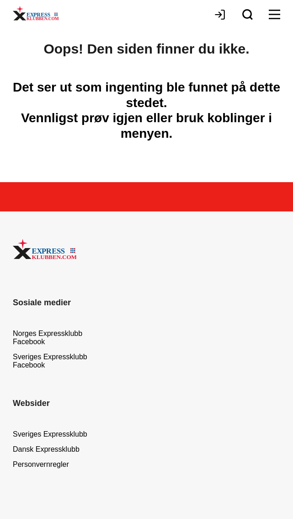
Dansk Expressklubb (46, 449)
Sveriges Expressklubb (50, 434)
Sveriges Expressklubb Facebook (50, 361)
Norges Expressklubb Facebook (47, 338)
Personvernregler (41, 464)
